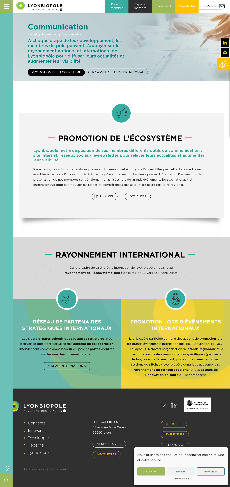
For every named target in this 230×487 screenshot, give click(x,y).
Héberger (36, 445)
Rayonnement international (118, 72)
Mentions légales (34, 469)
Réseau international (67, 365)
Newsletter (106, 454)
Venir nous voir (109, 444)
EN (208, 6)
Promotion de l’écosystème (56, 72)
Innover (35, 431)
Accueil (32, 34)
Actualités (137, 196)
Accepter (151, 471)
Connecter (37, 423)
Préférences (210, 471)
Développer (49, 34)
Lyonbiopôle (39, 453)
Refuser (181, 471)
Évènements (174, 434)
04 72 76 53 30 (175, 445)
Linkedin (106, 196)
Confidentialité (181, 479)
